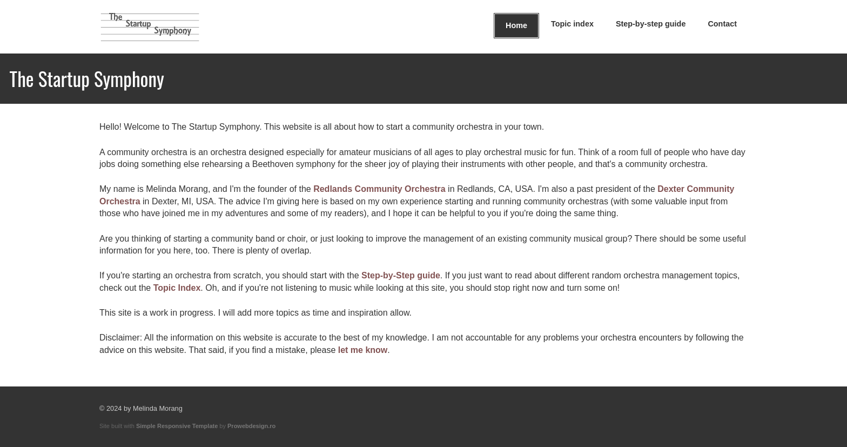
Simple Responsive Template (177, 426)
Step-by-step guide (651, 23)
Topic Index (177, 287)
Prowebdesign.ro (251, 426)
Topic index (572, 23)
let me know (363, 350)
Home (516, 25)
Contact (722, 23)
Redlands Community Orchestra (379, 189)
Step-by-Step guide (400, 275)
